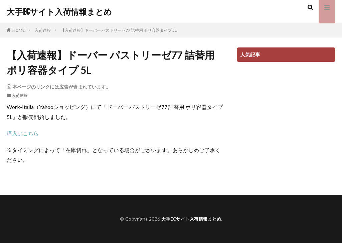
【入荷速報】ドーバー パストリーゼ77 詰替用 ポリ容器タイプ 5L (119, 30)
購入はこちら (23, 133)
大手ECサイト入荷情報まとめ (59, 12)
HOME (18, 30)
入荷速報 (43, 30)
